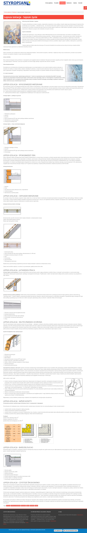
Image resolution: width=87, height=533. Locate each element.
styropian (23, 505)
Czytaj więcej (53, 521)
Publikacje (62, 2)
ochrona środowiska (15, 505)
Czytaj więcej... (80, 514)
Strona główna (49, 2)
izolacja (8, 505)
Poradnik (56, 2)
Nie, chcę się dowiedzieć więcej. (70, 530)
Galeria (75, 2)
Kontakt (80, 2)
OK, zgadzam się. (58, 530)
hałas (28, 505)
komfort (32, 505)
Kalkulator (69, 2)
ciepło (36, 505)
